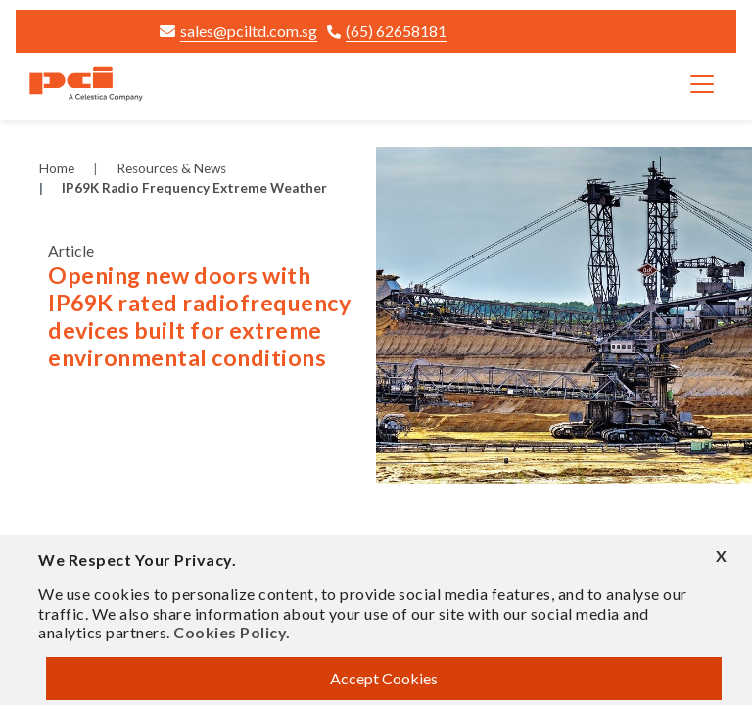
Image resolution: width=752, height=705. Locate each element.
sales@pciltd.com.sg (238, 31)
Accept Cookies (384, 678)
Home (56, 168)
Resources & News (171, 168)
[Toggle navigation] (702, 84)
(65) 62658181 (386, 31)
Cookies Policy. (232, 632)
